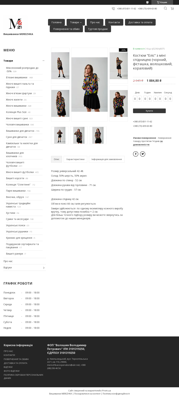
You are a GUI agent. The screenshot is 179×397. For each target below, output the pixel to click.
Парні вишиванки (16, 190)
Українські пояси (15, 225)
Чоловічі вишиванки (17, 124)
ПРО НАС (8, 351)
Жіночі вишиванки (16, 105)
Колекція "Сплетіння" (18, 184)
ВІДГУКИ (8, 367)
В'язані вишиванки (17, 77)
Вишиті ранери (14, 253)
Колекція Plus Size (16, 112)
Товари (74, 22)
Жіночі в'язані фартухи (19, 93)
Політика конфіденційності (116, 393)
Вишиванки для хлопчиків (15, 154)
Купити (149, 111)
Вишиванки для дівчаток (20, 130)
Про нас (95, 22)
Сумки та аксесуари (17, 219)
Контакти (114, 22)
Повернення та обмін (66, 29)
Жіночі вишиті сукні (17, 118)
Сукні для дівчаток (16, 137)
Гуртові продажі (98, 29)
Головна (56, 22)
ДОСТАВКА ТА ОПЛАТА (15, 363)
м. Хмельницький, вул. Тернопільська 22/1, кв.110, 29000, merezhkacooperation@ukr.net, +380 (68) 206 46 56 (67, 363)
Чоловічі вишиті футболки (15, 164)
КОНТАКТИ (9, 355)
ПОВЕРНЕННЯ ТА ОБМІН (16, 359)
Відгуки (7, 267)
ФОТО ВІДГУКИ (11, 370)
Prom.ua (106, 390)
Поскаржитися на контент (87, 393)
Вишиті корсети (15, 178)
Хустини (10, 212)
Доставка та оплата (140, 22)
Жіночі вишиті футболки (20, 172)
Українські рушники (17, 231)
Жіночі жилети (14, 99)
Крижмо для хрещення (19, 237)
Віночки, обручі (15, 197)
